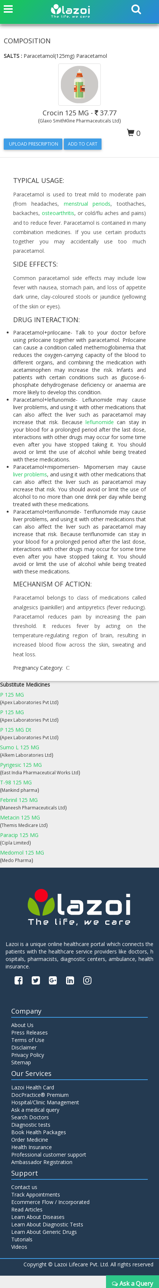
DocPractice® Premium (40, 1094)
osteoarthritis (58, 213)
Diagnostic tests (30, 1124)
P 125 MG (12, 694)
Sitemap (21, 1062)
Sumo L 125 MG (19, 747)
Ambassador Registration (41, 1162)
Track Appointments (35, 1194)
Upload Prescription (33, 144)
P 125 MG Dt (15, 729)
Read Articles (27, 1209)
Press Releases (29, 1032)
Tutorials (21, 1239)
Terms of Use (27, 1039)
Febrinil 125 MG (19, 799)
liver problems (30, 474)
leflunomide (99, 422)
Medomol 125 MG (22, 852)
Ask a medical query (35, 1109)
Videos (19, 1246)
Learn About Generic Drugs (44, 1231)
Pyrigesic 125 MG (21, 764)
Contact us (24, 1187)
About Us (22, 1025)
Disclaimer (24, 1047)
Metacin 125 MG (20, 817)
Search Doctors (30, 1117)
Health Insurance (31, 1147)
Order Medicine (29, 1139)
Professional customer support (48, 1154)
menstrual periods (87, 203)
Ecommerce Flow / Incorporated (50, 1201)
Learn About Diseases (38, 1216)
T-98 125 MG (16, 782)
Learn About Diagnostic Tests (47, 1224)
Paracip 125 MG (19, 835)
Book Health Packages (38, 1132)
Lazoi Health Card (32, 1087)
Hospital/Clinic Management (45, 1102)
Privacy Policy (27, 1054)
